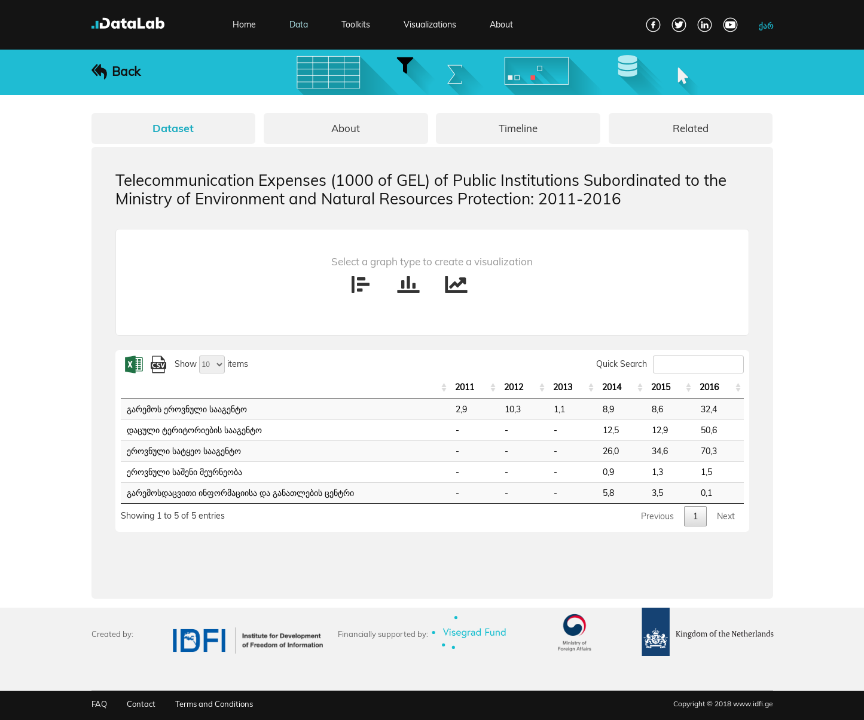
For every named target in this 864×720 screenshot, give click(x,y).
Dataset (173, 128)
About (501, 24)
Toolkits (355, 24)
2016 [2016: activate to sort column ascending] (709, 387)
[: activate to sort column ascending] (285, 387)
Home (244, 24)
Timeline (518, 128)
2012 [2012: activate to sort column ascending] (513, 387)
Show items (211, 364)
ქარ (766, 25)
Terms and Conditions (214, 704)
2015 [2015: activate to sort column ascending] (660, 387)
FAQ (99, 704)
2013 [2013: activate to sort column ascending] (562, 387)
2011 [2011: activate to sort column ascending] (464, 387)
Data (298, 24)
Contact (141, 704)
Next (726, 516)
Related (691, 128)
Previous (657, 516)
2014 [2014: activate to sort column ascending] (611, 387)
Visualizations (430, 24)
